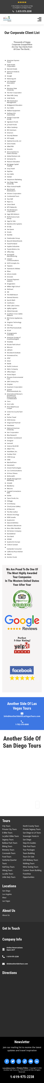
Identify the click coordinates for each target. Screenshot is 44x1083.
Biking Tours (7, 846)
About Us (6, 915)
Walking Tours (28, 863)
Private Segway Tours (31, 829)
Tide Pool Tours (29, 846)
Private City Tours (9, 829)
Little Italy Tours (8, 877)
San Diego (6, 891)
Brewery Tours (8, 850)
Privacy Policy (22, 1068)
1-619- (15, 1077)
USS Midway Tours (30, 860)
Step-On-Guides (29, 843)
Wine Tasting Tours (30, 867)
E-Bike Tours (7, 833)
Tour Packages (29, 850)
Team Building (29, 853)
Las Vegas (24, 8)
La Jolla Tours (7, 874)
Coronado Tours (8, 853)
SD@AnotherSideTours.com (17, 964)
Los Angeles (16, 8)
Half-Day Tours (8, 867)
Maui (29, 8)
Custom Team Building (32, 870)
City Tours (6, 826)
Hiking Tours (7, 870)
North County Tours (31, 826)
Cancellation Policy (9, 1068)
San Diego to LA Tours (32, 833)
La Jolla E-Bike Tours (10, 836)
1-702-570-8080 (22, 724)
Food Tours (6, 857)
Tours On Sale (28, 857)
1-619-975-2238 (13, 957)
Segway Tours (7, 840)
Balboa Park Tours (9, 843)
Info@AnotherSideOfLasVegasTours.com (22, 716)
